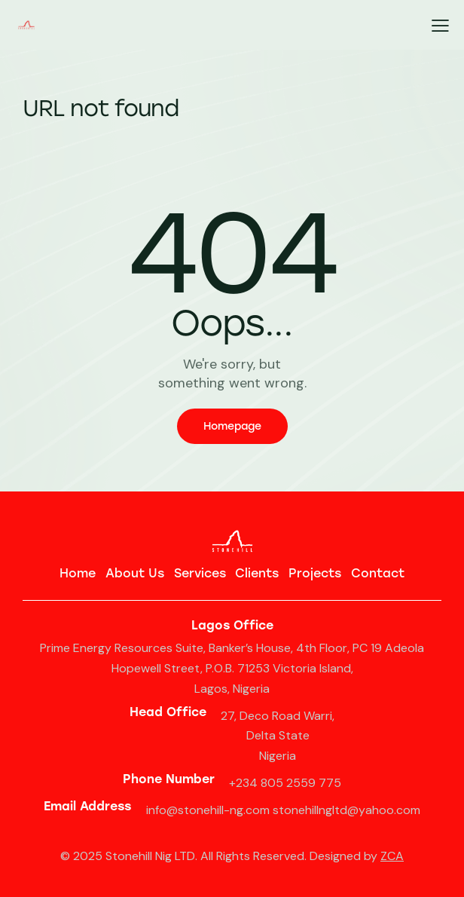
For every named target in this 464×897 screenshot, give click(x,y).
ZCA (392, 856)
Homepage (232, 426)
